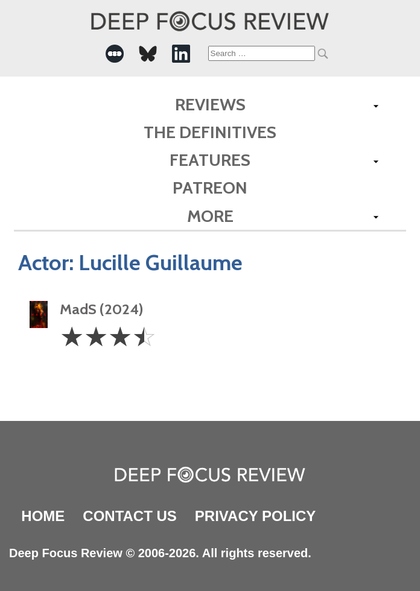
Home (43, 516)
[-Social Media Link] (115, 54)
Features (210, 160)
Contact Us (130, 516)
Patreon (210, 187)
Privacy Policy (255, 516)
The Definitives (210, 132)
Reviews (210, 104)
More (210, 216)
